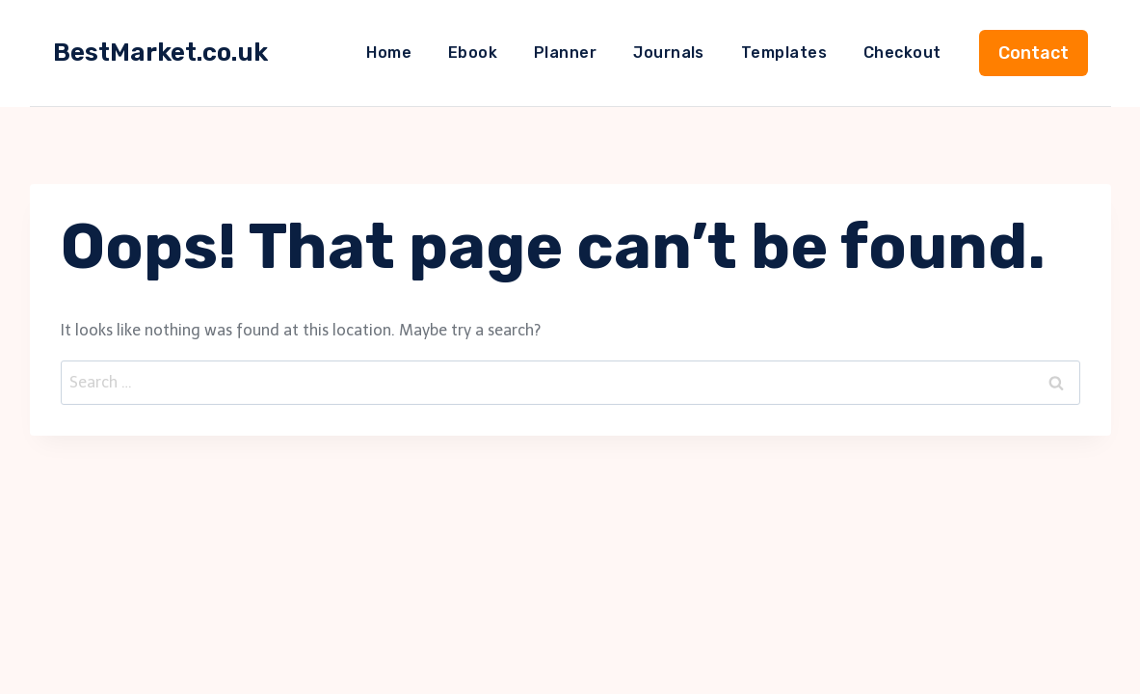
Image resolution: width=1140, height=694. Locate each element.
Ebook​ (472, 52)
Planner (565, 52)
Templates (784, 52)
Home (388, 52)
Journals (668, 52)
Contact (1033, 53)
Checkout (902, 52)
